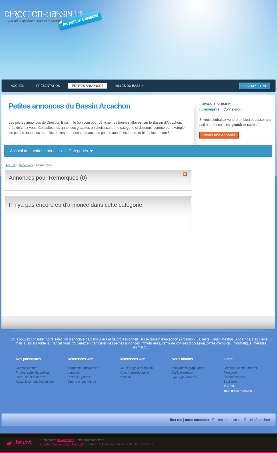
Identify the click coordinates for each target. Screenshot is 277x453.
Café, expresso (182, 372)
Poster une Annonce (219, 135)
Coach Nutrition (26, 368)
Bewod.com (65, 440)
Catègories (78, 151)
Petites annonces (88, 85)
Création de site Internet (240, 368)
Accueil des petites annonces (36, 151)
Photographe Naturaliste (33, 372)
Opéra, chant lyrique (82, 381)
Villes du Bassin (129, 85)
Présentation (48, 85)
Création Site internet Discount (61, 444)
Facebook (230, 372)
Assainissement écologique (35, 381)
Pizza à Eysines (79, 377)
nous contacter (197, 420)
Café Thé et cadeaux (30, 377)
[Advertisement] (234, 43)
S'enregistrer (211, 109)
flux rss (176, 420)
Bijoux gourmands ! (185, 377)
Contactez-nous (235, 377)
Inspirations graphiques (188, 368)
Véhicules (26, 165)
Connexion (231, 109)
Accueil (18, 85)
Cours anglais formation (136, 368)
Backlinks (230, 381)
